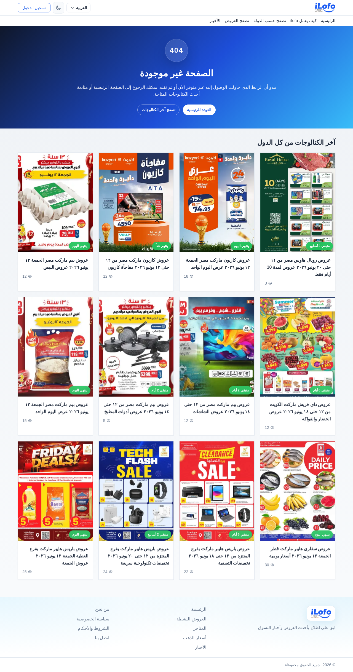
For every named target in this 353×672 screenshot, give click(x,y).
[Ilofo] (321, 613)
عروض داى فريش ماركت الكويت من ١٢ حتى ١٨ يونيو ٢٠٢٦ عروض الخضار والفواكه (300, 415)
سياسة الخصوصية (93, 619)
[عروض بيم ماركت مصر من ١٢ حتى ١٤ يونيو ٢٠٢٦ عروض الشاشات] (217, 351)
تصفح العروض (237, 20)
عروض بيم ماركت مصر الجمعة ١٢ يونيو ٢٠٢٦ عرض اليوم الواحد (56, 412)
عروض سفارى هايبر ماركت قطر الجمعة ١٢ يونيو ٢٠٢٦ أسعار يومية (300, 556)
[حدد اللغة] (78, 7)
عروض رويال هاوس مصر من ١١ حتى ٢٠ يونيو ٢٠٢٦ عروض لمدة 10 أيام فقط (299, 267)
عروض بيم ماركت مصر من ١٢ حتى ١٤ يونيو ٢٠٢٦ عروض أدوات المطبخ (136, 412)
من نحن (102, 609)
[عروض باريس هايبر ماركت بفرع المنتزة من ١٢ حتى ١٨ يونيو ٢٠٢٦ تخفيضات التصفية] (217, 495)
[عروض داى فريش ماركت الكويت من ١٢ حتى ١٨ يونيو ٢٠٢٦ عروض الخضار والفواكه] (297, 351)
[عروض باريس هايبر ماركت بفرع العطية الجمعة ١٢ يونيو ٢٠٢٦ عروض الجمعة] (55, 495)
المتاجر (199, 628)
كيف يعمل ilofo (303, 20)
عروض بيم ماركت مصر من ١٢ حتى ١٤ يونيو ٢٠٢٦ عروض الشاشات (217, 412)
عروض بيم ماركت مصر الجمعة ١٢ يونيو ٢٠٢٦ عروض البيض (56, 264)
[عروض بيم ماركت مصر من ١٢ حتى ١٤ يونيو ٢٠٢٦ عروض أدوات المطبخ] (136, 351)
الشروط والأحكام (93, 628)
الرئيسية (328, 20)
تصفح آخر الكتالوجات (158, 110)
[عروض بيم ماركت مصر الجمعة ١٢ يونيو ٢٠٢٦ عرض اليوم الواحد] (55, 351)
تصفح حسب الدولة (269, 20)
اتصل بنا (102, 637)
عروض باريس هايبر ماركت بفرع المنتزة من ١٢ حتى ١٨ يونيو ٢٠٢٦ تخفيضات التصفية (219, 559)
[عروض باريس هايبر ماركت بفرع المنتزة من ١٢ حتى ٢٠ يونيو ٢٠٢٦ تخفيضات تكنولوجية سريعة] (136, 495)
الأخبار (215, 20)
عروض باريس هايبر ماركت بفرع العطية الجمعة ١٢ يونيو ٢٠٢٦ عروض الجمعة (59, 559)
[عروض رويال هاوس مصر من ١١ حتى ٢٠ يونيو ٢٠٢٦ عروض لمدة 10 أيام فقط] (297, 202)
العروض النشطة (191, 619)
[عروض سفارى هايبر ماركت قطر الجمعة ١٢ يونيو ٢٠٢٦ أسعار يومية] (297, 495)
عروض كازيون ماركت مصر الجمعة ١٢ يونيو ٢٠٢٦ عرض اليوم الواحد (218, 264)
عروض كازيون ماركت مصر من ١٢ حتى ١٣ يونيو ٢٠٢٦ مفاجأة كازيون (137, 264)
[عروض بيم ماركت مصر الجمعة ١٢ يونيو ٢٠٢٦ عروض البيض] (55, 202)
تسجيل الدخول (34, 8)
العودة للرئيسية (199, 110)
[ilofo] (325, 7)
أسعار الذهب (194, 637)
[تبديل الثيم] (58, 8)
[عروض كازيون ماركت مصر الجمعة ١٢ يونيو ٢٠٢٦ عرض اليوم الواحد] (217, 202)
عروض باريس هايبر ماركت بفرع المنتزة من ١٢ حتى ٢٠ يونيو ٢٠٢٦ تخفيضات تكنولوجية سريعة (138, 559)
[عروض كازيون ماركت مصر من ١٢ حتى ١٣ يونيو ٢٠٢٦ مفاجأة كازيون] (136, 202)
